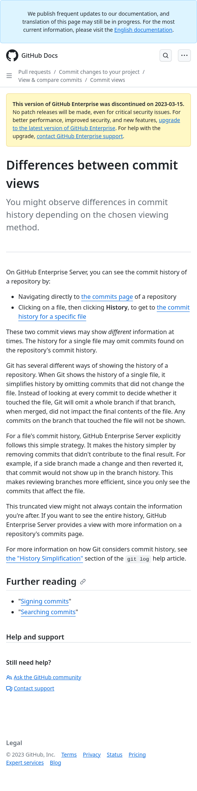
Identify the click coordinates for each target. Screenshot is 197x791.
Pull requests (34, 71)
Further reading (46, 581)
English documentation (143, 29)
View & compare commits (50, 79)
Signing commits (45, 601)
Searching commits (48, 612)
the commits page (107, 296)
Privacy (92, 754)
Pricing (137, 754)
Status (115, 754)
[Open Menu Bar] (184, 55)
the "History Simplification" (44, 558)
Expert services (25, 762)
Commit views (107, 79)
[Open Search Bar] (166, 55)
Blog (55, 762)
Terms (69, 754)
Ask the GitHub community (43, 677)
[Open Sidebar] (9, 76)
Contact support (30, 688)
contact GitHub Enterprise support (80, 136)
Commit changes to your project (99, 71)
